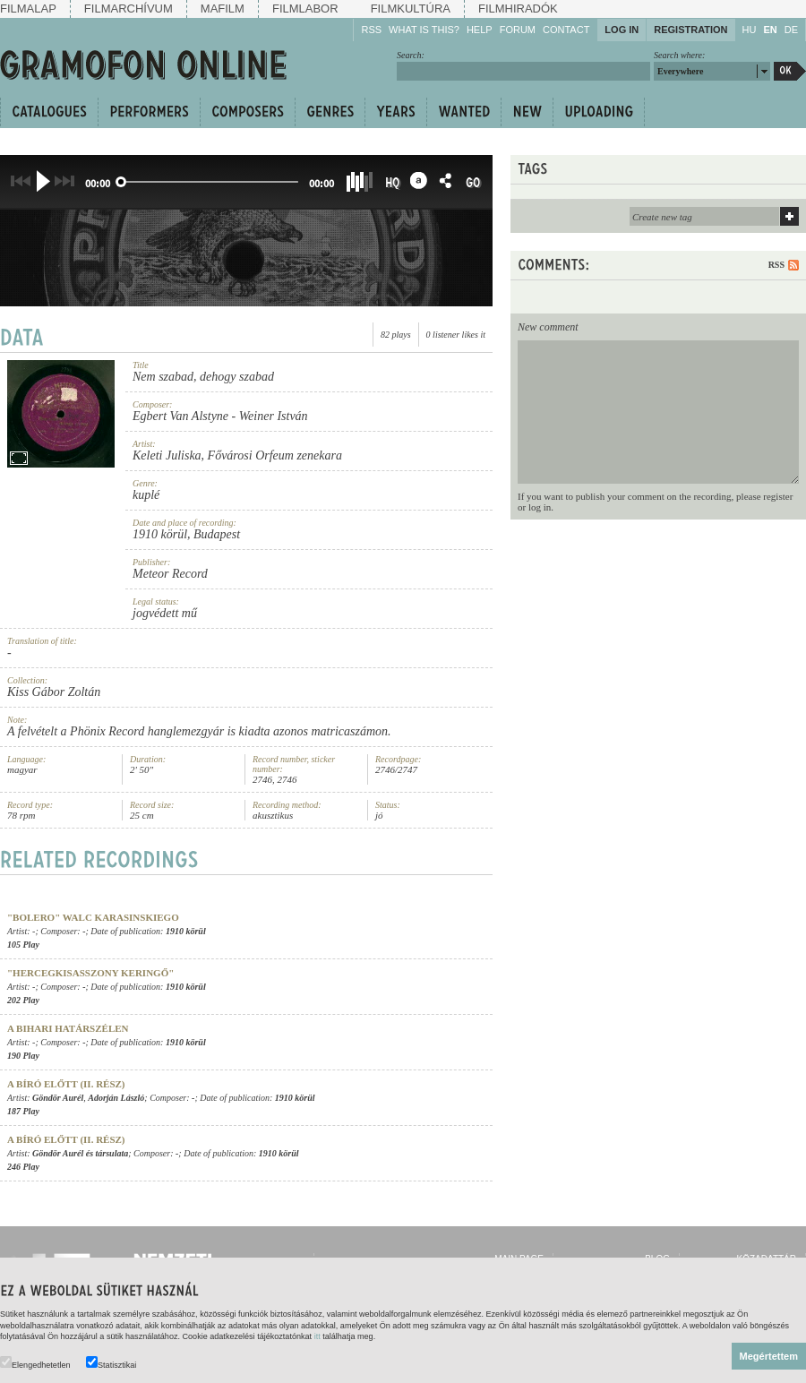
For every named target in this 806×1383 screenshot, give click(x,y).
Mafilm (222, 8)
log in (539, 507)
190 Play (23, 1056)
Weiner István (273, 416)
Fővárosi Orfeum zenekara (275, 455)
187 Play (23, 1111)
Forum (518, 29)
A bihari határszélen (68, 1028)
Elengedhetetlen (35, 1363)
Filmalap (28, 8)
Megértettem (769, 1356)
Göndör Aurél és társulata (80, 1153)
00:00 (97, 183)
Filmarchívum (128, 8)
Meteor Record (170, 573)
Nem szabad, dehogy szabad (203, 376)
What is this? (424, 29)
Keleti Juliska (167, 455)
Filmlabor (305, 8)
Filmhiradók (518, 8)
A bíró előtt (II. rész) (66, 1083)
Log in (621, 29)
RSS (371, 29)
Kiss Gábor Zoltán (53, 692)
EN (769, 29)
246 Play (23, 1167)
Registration (690, 29)
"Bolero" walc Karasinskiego (93, 917)
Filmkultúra (410, 8)
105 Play (23, 944)
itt (317, 1336)
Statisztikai (111, 1363)
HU (749, 29)
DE (791, 29)
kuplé (146, 495)
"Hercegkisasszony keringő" (90, 972)
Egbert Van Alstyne (180, 416)
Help (480, 29)
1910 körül (160, 534)
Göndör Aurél (57, 1098)
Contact (566, 29)
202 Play (23, 1000)
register (778, 496)
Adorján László (116, 1098)
